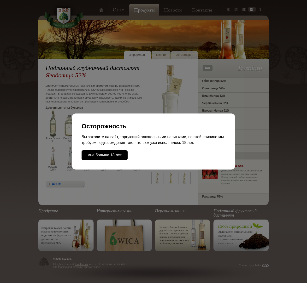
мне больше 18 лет (105, 155)
